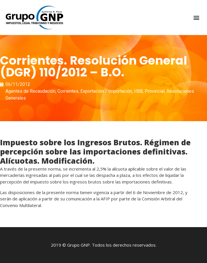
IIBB (138, 91)
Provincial (155, 91)
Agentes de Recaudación (30, 91)
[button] (196, 17)
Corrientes (67, 91)
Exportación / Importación (106, 91)
